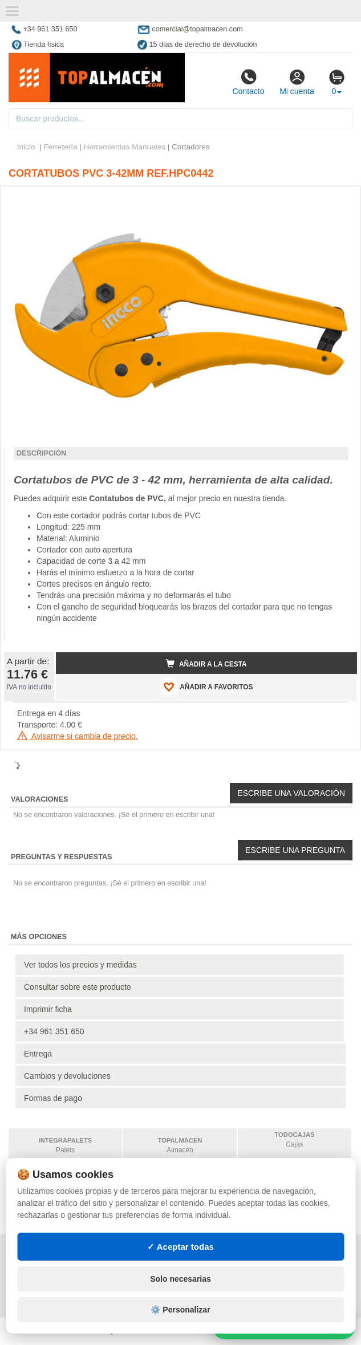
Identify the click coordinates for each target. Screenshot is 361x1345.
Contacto (248, 82)
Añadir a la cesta (206, 663)
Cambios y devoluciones (67, 1075)
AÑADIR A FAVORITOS (206, 686)
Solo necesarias (180, 1278)
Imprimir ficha (48, 1009)
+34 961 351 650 (54, 1031)
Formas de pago (53, 1098)
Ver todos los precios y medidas (80, 964)
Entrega (38, 1053)
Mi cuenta (296, 82)
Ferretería (60, 147)
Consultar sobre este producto (77, 987)
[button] (338, 199)
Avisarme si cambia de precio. (77, 736)
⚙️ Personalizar (180, 1309)
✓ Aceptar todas (180, 1246)
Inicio (26, 147)
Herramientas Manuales (124, 147)
